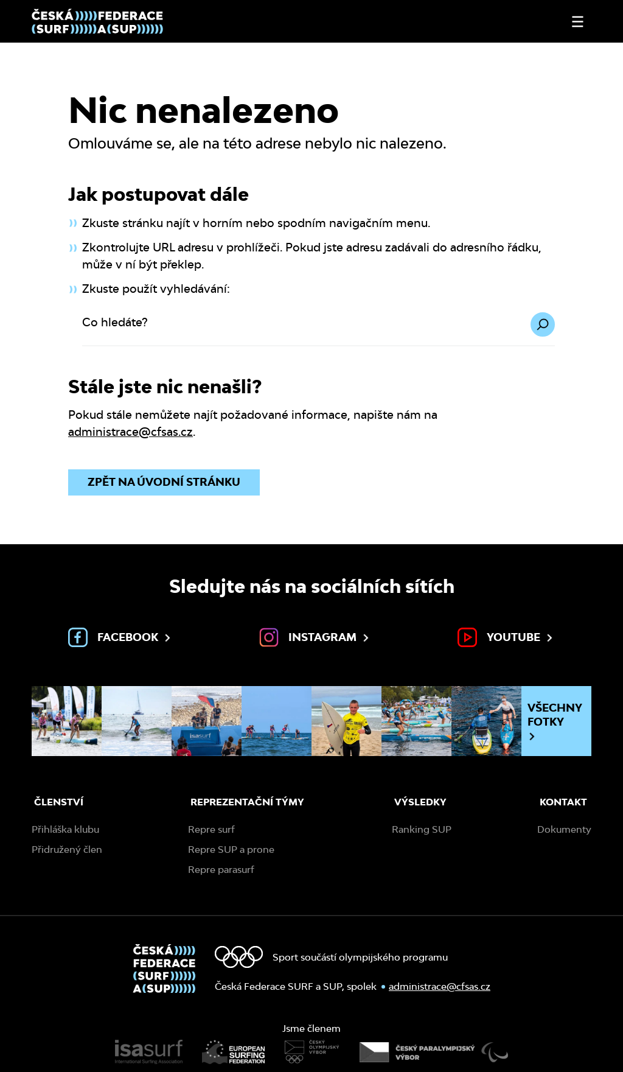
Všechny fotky (554, 721)
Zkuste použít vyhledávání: (156, 288)
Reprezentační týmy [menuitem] (247, 802)
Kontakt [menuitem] (563, 802)
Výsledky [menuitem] (420, 802)
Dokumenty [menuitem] (564, 829)
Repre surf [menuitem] (211, 829)
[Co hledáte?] (318, 329)
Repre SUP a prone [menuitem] (231, 849)
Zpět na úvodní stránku (164, 481)
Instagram (315, 637)
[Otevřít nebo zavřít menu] (577, 21)
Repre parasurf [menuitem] (221, 869)
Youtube (506, 637)
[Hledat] (543, 324)
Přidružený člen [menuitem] (67, 849)
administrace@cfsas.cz (130, 431)
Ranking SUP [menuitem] (421, 829)
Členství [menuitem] (58, 802)
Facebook (120, 637)
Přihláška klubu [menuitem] (65, 829)
